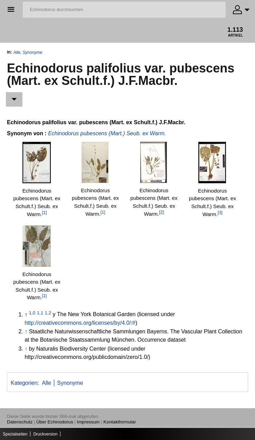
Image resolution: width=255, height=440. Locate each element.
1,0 (32, 312)
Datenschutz (19, 421)
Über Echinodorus (54, 421)
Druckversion (45, 434)
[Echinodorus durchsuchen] (124, 10)
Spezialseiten (15, 434)
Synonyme (32, 52)
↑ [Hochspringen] (26, 331)
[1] (44, 212)
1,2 (48, 312)
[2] (161, 212)
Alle (16, 52)
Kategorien (24, 383)
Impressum (88, 421)
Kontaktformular (119, 421)
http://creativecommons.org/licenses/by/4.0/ (78, 323)
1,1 (40, 312)
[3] (220, 212)
